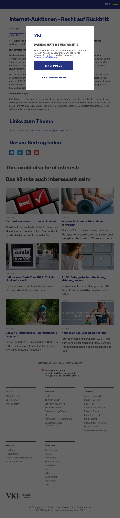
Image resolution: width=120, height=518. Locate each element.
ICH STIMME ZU (53, 65)
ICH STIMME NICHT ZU (53, 77)
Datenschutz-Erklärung (45, 57)
